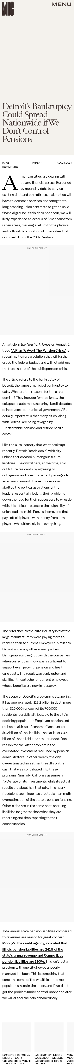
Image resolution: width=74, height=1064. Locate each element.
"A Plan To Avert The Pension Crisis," (38, 350)
